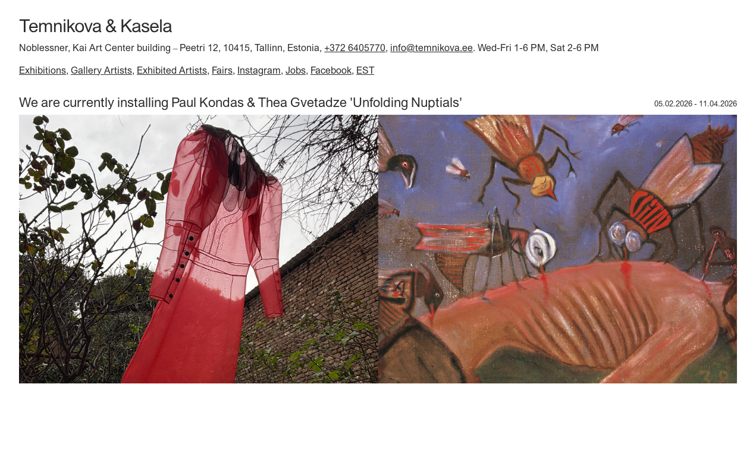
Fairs (222, 70)
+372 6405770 (354, 47)
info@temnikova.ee (431, 47)
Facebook (331, 70)
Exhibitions (42, 70)
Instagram (259, 70)
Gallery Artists (101, 70)
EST (365, 70)
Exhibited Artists (172, 70)
